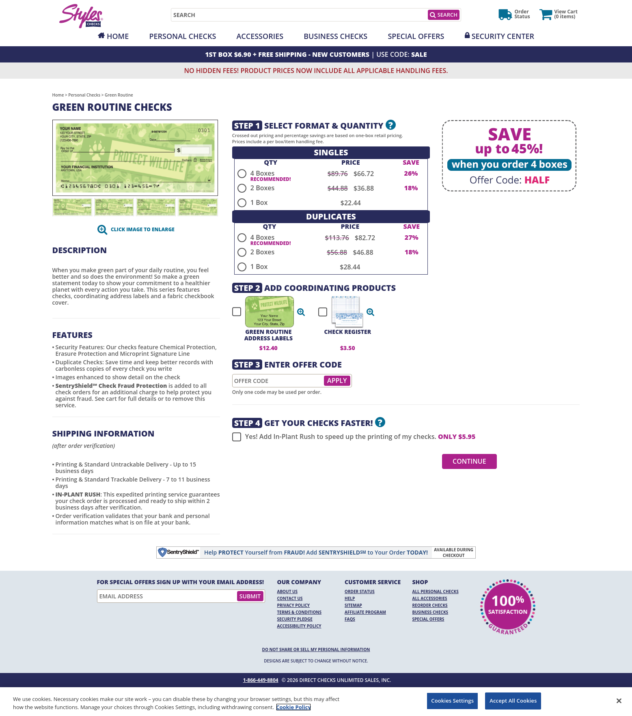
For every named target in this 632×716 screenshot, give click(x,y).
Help (350, 598)
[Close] (619, 701)
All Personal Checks (435, 591)
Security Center (503, 36)
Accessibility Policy (299, 626)
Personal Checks (182, 36)
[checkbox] (265, 312)
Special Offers (416, 36)
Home (118, 36)
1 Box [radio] (258, 202)
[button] (301, 311)
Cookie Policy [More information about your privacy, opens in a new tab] (293, 707)
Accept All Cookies (513, 700)
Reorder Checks (430, 605)
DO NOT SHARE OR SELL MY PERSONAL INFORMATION (316, 649)
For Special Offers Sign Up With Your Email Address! (180, 582)
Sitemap (353, 605)
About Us (287, 591)
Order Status (360, 591)
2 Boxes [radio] (262, 187)
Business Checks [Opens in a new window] (335, 36)
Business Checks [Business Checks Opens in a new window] (430, 612)
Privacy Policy (293, 605)
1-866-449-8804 (260, 680)
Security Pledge (295, 619)
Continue (469, 461)
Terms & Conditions (299, 612)
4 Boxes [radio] (262, 173)
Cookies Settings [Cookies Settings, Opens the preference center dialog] (452, 700)
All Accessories (429, 598)
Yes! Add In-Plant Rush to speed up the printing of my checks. (353, 436)
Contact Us (290, 598)
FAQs (350, 619)
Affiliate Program (365, 612)
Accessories (259, 36)
